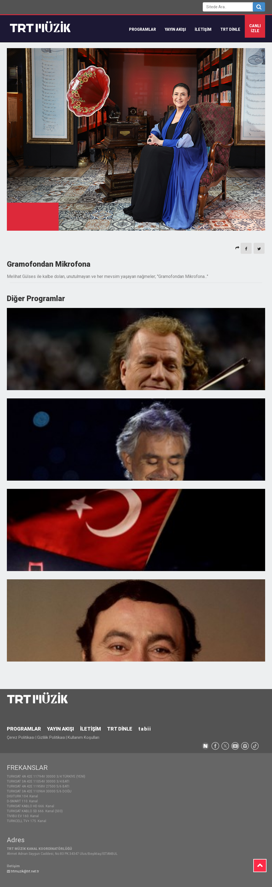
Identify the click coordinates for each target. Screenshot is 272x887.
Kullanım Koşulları (83, 737)
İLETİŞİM (203, 29)
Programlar (142, 29)
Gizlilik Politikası (51, 737)
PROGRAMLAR (24, 729)
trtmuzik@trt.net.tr (25, 871)
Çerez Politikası (21, 737)
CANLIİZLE (255, 28)
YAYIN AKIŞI (175, 29)
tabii (144, 729)
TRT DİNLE (230, 29)
